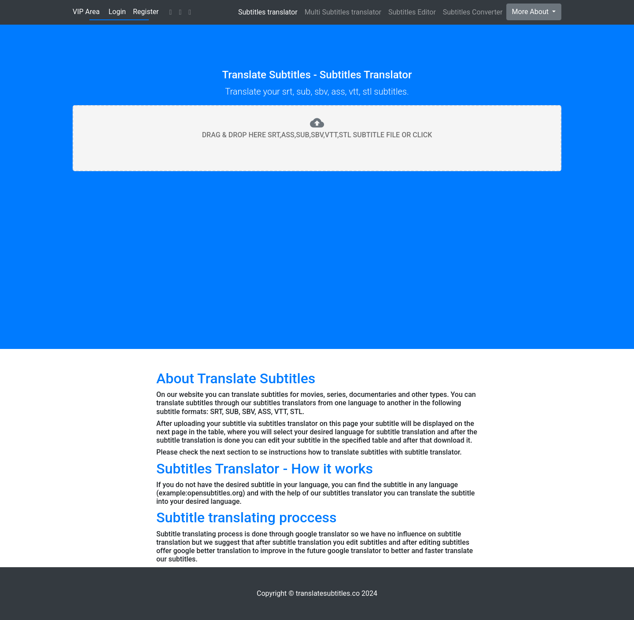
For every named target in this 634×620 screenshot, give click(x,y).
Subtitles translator (268, 12)
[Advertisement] (317, 243)
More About (531, 11)
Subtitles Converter (473, 12)
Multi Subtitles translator (343, 12)
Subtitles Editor (412, 12)
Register (146, 11)
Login (116, 11)
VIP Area (86, 11)
